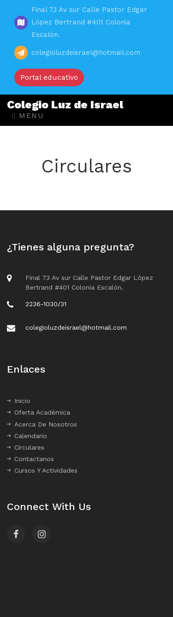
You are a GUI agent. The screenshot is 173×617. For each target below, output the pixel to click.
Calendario (27, 435)
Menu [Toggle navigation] (28, 115)
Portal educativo (49, 77)
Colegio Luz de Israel (65, 104)
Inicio (18, 400)
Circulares (25, 447)
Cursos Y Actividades (42, 470)
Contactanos (30, 459)
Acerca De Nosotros (42, 424)
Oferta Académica (38, 412)
